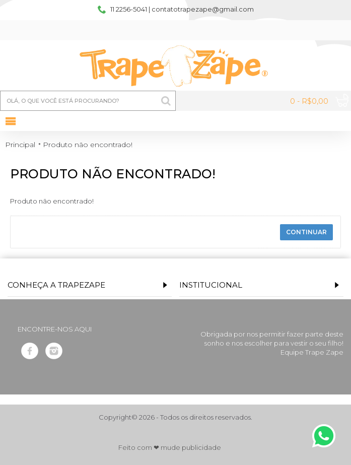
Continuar (306, 232)
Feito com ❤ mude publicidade (169, 447)
